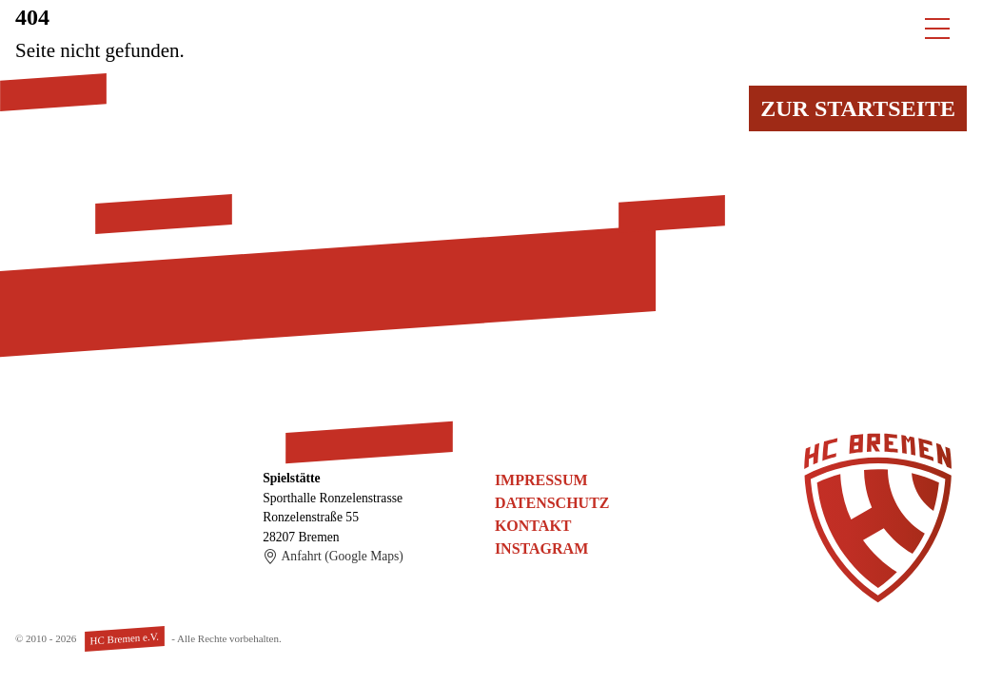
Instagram (541, 548)
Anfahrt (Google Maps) (333, 556)
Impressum (541, 480)
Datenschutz (552, 503)
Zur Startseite (857, 108)
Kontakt (533, 526)
